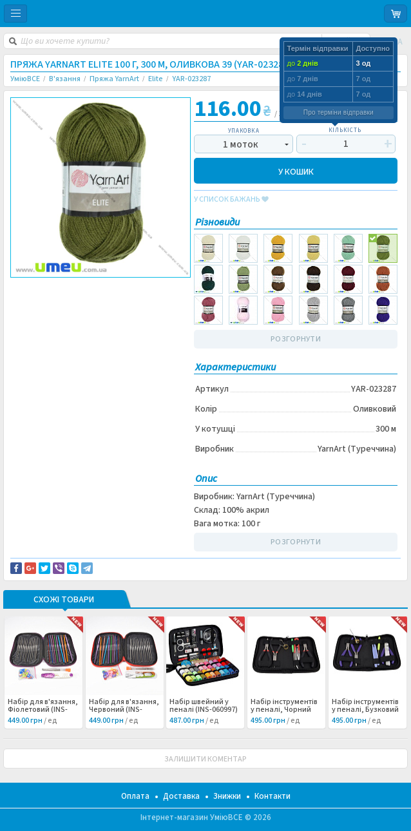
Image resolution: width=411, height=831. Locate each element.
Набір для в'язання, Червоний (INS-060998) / (124, 709)
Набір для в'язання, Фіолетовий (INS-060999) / (43, 709)
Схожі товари (63, 600)
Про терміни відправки (338, 112)
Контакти (272, 796)
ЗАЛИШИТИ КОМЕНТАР (205, 759)
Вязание (36, 310)
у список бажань (231, 200)
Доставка (181, 796)
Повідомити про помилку (66, 296)
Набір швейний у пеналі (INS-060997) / (203, 709)
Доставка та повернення (65, 288)
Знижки (227, 796)
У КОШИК (296, 171)
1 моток (240, 144)
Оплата (135, 796)
